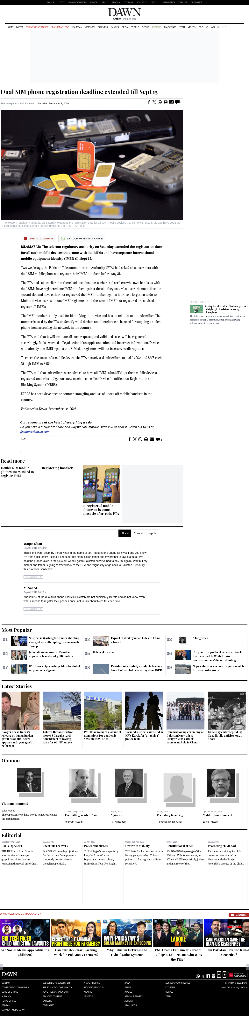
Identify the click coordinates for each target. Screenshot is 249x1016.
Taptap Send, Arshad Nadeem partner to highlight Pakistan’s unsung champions (226, 309)
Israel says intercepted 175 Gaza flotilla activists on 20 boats (225, 735)
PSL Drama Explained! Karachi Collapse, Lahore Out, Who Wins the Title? (178, 954)
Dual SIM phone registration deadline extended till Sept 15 (79, 92)
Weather (88, 992)
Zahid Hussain (210, 821)
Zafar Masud (8, 810)
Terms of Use (9, 1001)
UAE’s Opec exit (12, 846)
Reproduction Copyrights (57, 987)
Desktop (88, 996)
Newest (138, 533)
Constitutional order (180, 846)
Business (103, 27)
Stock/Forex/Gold (93, 987)
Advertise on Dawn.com (55, 992)
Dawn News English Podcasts (20, 913)
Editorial (12, 835)
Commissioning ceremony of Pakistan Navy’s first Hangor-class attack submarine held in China (185, 737)
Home (10, 27)
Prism (125, 27)
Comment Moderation (13, 1010)
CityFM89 (128, 2)
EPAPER (50, 2)
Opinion (90, 27)
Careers (183, 2)
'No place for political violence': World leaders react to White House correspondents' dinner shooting (218, 656)
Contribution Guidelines (15, 987)
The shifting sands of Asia (81, 815)
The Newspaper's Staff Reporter (17, 103)
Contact (6, 983)
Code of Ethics (10, 992)
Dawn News (130, 1005)
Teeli (168, 996)
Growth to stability (137, 846)
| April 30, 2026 (124, 19)
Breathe (156, 27)
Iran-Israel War (60, 27)
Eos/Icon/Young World (178, 983)
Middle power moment (217, 815)
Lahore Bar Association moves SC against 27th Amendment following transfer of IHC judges (58, 737)
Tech (182, 27)
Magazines (170, 27)
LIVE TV (61, 2)
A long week (200, 638)
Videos (192, 27)
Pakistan (77, 27)
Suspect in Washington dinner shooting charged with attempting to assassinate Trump (54, 642)
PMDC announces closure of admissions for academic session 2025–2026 (102, 735)
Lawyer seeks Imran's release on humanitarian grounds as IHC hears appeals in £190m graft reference (17, 739)
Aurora (116, 2)
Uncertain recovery (55, 846)
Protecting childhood (222, 846)
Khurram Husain (73, 821)
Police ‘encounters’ (96, 846)
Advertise (142, 2)
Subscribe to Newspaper (56, 983)
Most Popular (17, 630)
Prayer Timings (91, 983)
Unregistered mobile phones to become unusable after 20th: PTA (101, 510)
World (135, 27)
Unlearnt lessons (103, 652)
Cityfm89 (170, 987)
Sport (145, 27)
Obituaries (196, 2)
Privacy (6, 1005)
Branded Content (199, 302)
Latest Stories (17, 686)
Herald (104, 2)
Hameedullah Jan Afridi (169, 821)
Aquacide (117, 815)
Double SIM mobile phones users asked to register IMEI (17, 472)
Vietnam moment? (15, 804)
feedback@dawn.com (35, 432)
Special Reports (133, 996)
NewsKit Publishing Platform (234, 987)
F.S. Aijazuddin (118, 821)
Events (154, 2)
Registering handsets (58, 468)
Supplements (168, 2)
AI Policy (6, 996)
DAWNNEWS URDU (77, 2)
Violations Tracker (37, 27)
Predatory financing (170, 815)
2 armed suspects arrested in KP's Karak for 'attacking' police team (144, 735)
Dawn (127, 983)
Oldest (125, 533)
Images (93, 2)
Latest (19, 27)
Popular (203, 27)
